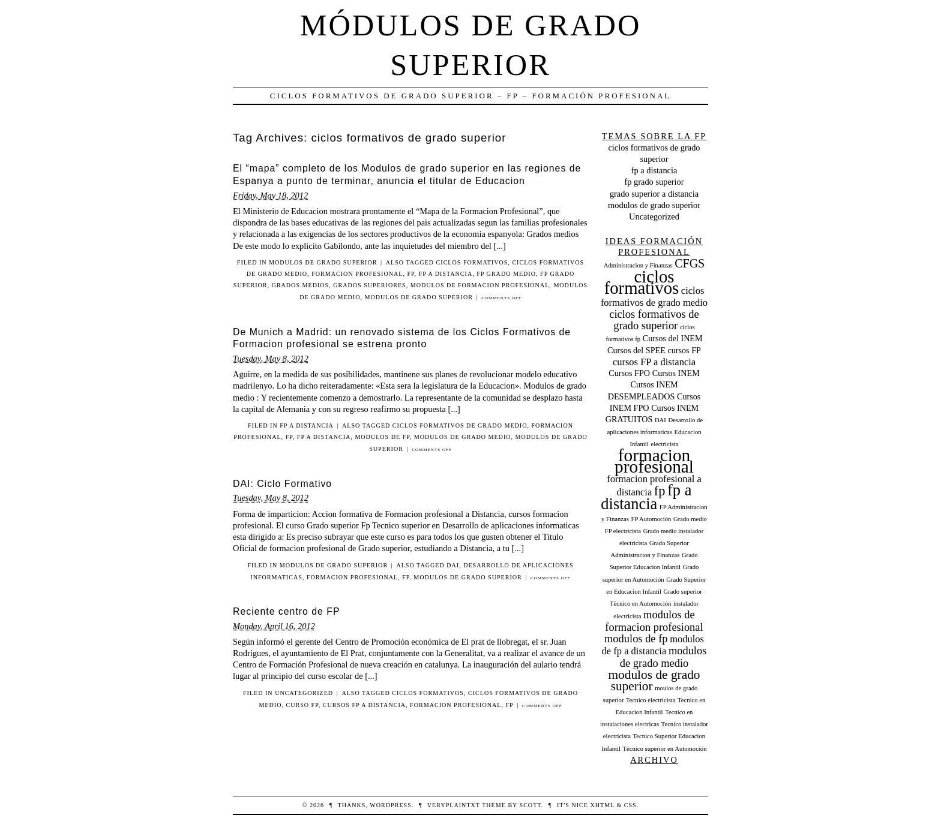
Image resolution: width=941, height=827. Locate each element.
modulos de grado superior (323, 262)
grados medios (300, 285)
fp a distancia (446, 273)
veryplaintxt (453, 805)
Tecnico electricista (650, 700)
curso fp (302, 705)
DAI (452, 565)
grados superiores (369, 285)
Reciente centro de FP (286, 611)
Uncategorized (304, 693)
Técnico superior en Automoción (665, 748)
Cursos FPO (629, 373)
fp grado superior (654, 182)
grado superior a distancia (654, 194)
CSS (630, 805)
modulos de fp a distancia (653, 645)
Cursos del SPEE (636, 350)
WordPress (390, 805)
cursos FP (683, 350)
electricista (664, 444)
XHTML (602, 805)
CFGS (690, 263)
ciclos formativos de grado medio (460, 425)
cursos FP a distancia (364, 705)
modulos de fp (382, 437)
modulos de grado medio (462, 437)
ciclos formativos (472, 262)
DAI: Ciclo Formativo (282, 484)
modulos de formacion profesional (480, 285)
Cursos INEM (676, 373)
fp (411, 273)
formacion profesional (357, 273)
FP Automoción (651, 519)
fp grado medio (506, 273)
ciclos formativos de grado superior (654, 320)
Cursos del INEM (673, 338)
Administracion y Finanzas (638, 265)
